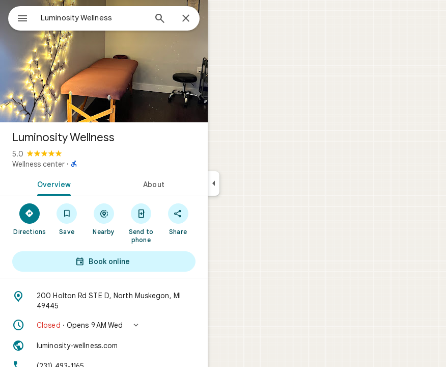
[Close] (186, 19)
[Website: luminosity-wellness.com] (104, 345)
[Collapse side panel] (213, 183)
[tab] (52, 183)
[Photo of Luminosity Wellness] (104, 61)
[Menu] (22, 19)
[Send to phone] (140, 222)
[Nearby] (104, 218)
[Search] (160, 19)
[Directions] (29, 218)
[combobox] (93, 18)
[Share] (178, 218)
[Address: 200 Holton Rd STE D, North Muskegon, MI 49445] (104, 300)
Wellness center (38, 164)
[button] (104, 325)
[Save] (67, 218)
